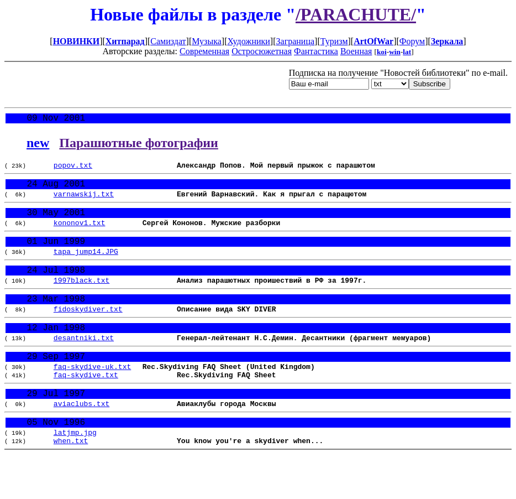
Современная (204, 51)
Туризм (334, 41)
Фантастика (316, 51)
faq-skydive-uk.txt (92, 397)
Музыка (207, 41)
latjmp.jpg (75, 472)
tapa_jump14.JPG (86, 267)
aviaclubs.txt (81, 440)
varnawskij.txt (84, 201)
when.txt (71, 482)
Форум (412, 41)
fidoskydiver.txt (88, 332)
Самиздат (168, 41)
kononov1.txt (80, 234)
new (38, 145)
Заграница (295, 41)
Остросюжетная (261, 51)
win (395, 52)
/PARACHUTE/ (356, 14)
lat (407, 52)
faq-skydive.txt (86, 407)
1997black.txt (81, 299)
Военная (356, 51)
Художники (248, 41)
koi (382, 52)
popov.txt (73, 169)
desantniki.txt (84, 365)
